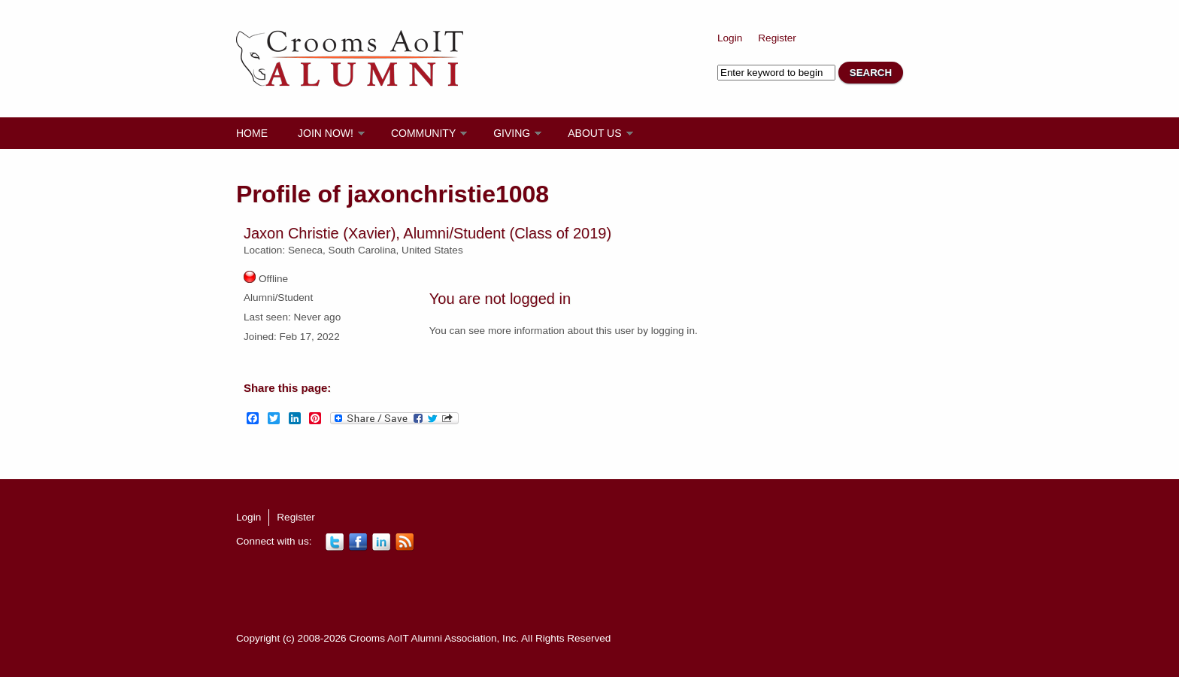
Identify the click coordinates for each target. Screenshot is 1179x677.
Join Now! (325, 133)
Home (252, 133)
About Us (594, 133)
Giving (511, 133)
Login (729, 38)
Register (777, 38)
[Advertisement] (509, 590)
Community (423, 133)
